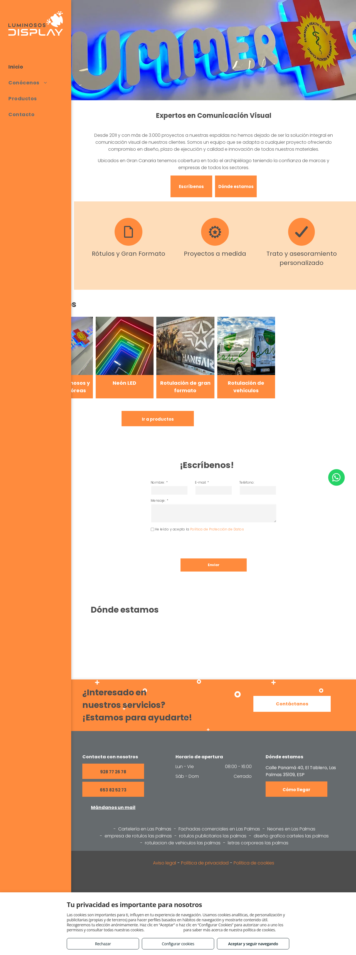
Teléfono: (235, 494)
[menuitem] (35, 67)
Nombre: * (178, 494)
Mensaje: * (178, 505)
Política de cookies (254, 863)
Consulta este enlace (163, 929)
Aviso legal (164, 863)
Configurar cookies (178, 943)
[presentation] (196, 534)
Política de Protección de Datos (216, 524)
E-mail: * (206, 494)
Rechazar (103, 943)
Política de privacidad (205, 863)
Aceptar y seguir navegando (253, 943)
